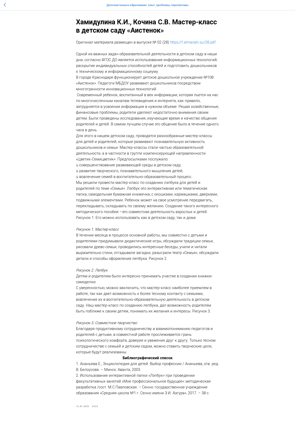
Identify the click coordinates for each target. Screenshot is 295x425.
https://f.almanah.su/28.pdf (193, 42)
